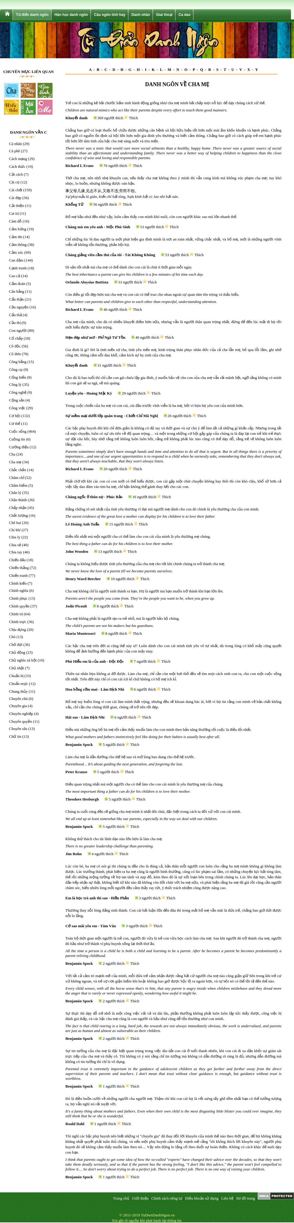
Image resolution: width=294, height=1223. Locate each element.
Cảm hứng (17, 229)
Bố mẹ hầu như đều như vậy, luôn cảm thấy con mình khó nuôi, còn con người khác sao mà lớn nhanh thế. (151, 216)
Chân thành (18, 500)
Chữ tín (15, 736)
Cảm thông (18, 244)
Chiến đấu (17, 560)
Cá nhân (15, 143)
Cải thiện (16, 205)
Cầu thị (15, 322)
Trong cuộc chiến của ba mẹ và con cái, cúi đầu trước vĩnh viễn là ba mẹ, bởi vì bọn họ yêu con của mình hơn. (154, 405)
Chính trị (16, 614)
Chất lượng (18, 515)
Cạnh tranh (18, 268)
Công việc (17, 408)
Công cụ (15, 369)
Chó (12, 636)
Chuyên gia (18, 706)
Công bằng (17, 361)
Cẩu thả (15, 315)
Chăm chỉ (16, 477)
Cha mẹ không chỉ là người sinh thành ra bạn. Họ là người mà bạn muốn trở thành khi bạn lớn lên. (144, 591)
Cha (12, 454)
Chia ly (14, 537)
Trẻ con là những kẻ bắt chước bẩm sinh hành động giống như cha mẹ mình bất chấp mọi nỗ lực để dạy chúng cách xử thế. (165, 103)
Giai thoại (164, 15)
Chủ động (17, 652)
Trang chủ (121, 1198)
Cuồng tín (17, 439)
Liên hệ (227, 1198)
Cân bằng (16, 291)
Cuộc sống (17, 431)
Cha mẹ (15, 462)
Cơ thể (14, 423)
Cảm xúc (16, 252)
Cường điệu (19, 447)
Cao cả (14, 276)
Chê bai (15, 522)
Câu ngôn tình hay (109, 15)
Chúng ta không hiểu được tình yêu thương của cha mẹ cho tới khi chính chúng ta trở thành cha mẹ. (145, 564)
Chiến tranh (18, 575)
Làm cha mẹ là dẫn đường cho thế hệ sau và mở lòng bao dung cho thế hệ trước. (130, 757)
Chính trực (17, 621)
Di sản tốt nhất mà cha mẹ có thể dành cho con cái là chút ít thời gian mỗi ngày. (128, 267)
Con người (18, 330)
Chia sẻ (15, 545)
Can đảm (16, 260)
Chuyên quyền (20, 721)
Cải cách (16, 174)
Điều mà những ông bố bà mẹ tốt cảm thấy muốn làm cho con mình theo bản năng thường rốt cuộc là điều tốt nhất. (158, 729)
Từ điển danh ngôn (32, 15)
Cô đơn (15, 354)
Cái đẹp (15, 197)
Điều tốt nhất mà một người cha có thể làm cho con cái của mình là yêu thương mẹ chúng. (138, 536)
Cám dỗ (15, 221)
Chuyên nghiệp (21, 713)
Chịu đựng (17, 629)
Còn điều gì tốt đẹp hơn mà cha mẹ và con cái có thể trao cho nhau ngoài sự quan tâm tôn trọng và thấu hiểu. (152, 294)
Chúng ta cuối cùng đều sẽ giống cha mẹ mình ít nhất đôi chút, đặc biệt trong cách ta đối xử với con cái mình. (153, 811)
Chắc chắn (17, 470)
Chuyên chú (18, 698)
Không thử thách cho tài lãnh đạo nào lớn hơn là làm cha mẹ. (114, 839)
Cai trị (14, 213)
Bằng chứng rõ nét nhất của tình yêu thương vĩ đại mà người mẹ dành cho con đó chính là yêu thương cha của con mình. (162, 509)
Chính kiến (18, 583)
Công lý (15, 384)
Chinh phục (18, 598)
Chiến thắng (19, 567)
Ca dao (184, 15)
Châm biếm (18, 485)
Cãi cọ (14, 182)
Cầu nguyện (18, 307)
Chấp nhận (17, 507)
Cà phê (14, 151)
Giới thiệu (140, 1198)
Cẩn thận (16, 299)
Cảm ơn (15, 237)
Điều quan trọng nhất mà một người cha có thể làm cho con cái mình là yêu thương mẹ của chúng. (144, 784)
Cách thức (17, 166)
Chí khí (15, 530)
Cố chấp (16, 338)
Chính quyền (19, 606)
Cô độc (15, 346)
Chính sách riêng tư (166, 1198)
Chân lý (15, 492)
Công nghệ (17, 392)
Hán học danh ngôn (71, 15)
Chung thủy (18, 691)
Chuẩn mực (18, 683)
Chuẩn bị (16, 676)
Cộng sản (16, 400)
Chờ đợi (15, 644)
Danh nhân (140, 15)
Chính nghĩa (18, 590)
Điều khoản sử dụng (201, 1198)
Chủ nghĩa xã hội (23, 660)
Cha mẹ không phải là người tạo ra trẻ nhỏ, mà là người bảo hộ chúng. (122, 618)
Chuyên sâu (18, 728)
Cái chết (15, 190)
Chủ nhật (16, 668)
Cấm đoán (17, 283)
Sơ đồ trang (245, 1198)
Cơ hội (14, 415)
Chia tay (15, 552)
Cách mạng (18, 158)
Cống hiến (17, 377)
